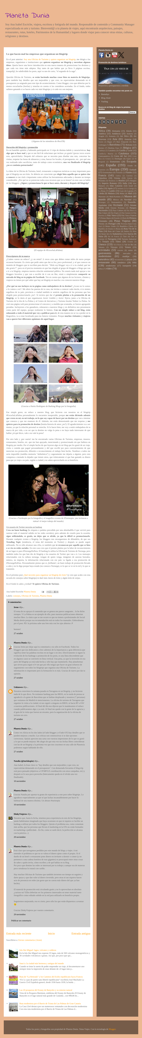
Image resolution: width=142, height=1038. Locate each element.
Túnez (118, 241)
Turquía (105, 241)
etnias (130, 250)
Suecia (130, 234)
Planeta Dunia (27, 15)
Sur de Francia (113, 236)
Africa (101, 130)
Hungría (133, 181)
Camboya (101, 151)
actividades (104, 250)
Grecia (129, 178)
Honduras (112, 181)
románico (121, 262)
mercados (126, 253)
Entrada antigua (81, 933)
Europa (114, 169)
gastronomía (104, 253)
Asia (114, 139)
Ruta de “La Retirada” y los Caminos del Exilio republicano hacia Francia (51, 977)
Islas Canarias (116, 186)
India (125, 183)
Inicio (51, 933)
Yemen (128, 247)
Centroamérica (104, 156)
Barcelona (114, 144)
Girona (117, 178)
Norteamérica (116, 202)
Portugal (112, 224)
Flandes (129, 172)
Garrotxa (129, 176)
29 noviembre (20, 837)
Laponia (130, 191)
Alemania (116, 131)
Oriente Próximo (117, 208)
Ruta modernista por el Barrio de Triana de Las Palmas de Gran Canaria (50, 1003)
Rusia (118, 229)
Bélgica (127, 147)
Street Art (105, 234)
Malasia (111, 193)
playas (129, 259)
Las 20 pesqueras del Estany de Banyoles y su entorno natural (45, 990)
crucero (120, 250)
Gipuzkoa (102, 178)
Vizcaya (114, 247)
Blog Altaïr (106, 98)
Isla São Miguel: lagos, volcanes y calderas (37, 950)
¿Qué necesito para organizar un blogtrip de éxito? (45, 575)
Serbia (126, 231)
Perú (124, 218)
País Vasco (112, 215)
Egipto (128, 159)
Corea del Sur (120, 156)
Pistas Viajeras (122, 220)
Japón (110, 188)
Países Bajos (106, 218)
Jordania (120, 188)
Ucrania (130, 242)
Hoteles (122, 180)
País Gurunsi (126, 213)
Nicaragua (101, 202)
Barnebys (105, 94)
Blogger (112, 1029)
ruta (134, 262)
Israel (131, 186)
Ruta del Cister (114, 231)
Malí (130, 193)
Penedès (117, 218)
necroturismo (119, 260)
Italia (100, 188)
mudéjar (125, 256)
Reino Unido (110, 226)
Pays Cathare (118, 210)
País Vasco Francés (128, 215)
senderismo (111, 265)
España (111, 165)
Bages (109, 142)
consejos (16, 596)
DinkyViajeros (20, 814)
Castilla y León (125, 150)
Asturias (127, 139)
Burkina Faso (113, 148)
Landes (112, 191)
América (102, 133)
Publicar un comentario (21, 920)
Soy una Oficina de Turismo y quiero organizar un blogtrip (50, 59)
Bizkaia (129, 145)
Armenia (112, 136)
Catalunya (124, 153)
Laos (122, 191)
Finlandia (119, 173)
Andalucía (116, 133)
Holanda (101, 181)
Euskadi (132, 169)
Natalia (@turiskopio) (24, 761)
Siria (134, 231)
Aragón (101, 136)
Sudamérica (118, 234)
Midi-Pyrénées (115, 196)
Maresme (102, 196)
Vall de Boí (128, 244)
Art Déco (124, 136)
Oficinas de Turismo (30, 596)
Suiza (100, 236)
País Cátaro (102, 213)
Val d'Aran (117, 245)
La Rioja (101, 191)
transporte (127, 265)
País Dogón (115, 213)
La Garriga (130, 188)
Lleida (101, 193)
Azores (100, 142)
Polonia (101, 224)
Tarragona (112, 239)
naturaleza (103, 259)
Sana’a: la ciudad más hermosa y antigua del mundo (41, 963)
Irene (16, 607)
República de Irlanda (105, 229)
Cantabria (112, 150)
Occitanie (118, 205)
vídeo (109, 268)
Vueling (104, 101)
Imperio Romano (109, 183)
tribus (100, 269)
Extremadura (108, 172)
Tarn (125, 236)
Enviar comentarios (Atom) (30, 940)
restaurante (104, 262)
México (116, 200)
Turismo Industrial (129, 239)
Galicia (118, 176)
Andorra (130, 134)
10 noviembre (20, 781)
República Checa (126, 226)
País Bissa (130, 210)
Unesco (102, 244)
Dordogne (118, 159)
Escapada (131, 161)
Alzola (129, 131)
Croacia (108, 159)
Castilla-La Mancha (105, 154)
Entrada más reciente (18, 933)
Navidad (127, 199)
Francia (102, 175)
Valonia (101, 247)
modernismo (104, 256)
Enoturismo (115, 161)
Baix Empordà (122, 142)
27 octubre (18, 633)
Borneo (101, 148)
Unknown (18, 687)
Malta (122, 193)
